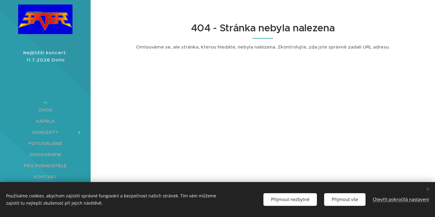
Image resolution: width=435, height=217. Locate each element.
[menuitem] (45, 109)
